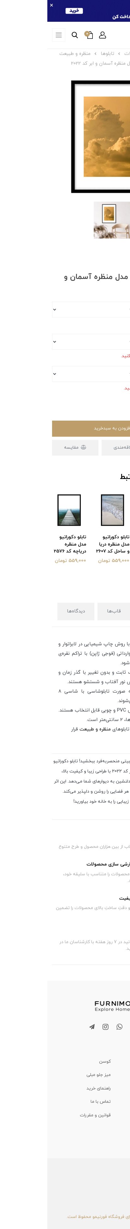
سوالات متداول (111, 1102)
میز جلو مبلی (51, 1075)
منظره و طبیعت (47, 729)
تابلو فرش (116, 1075)
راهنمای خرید (51, 1088)
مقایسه (28, 448)
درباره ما (117, 1115)
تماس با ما (53, 1102)
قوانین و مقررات (47, 1115)
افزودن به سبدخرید (65, 428)
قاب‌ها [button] (67, 611)
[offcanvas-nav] (11, 35)
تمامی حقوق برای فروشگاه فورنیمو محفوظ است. (65, 1217)
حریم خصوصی (111, 1129)
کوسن (57, 1062)
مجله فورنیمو (112, 1088)
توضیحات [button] (106, 611)
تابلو (89, 644)
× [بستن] (4, 6)
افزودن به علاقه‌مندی (90, 448)
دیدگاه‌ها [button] (29, 611)
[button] (55, 35)
